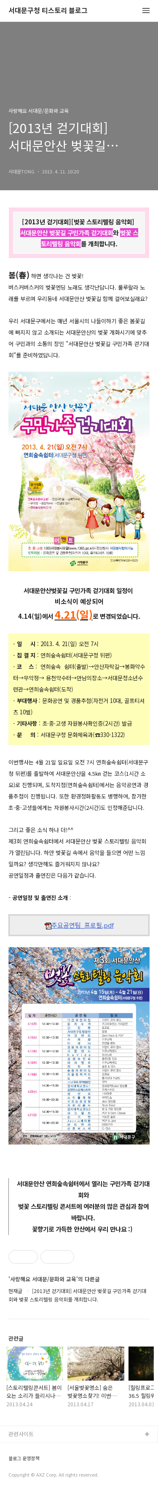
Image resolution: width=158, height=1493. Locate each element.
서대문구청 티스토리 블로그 (48, 10)
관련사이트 (21, 1434)
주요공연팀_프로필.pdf (79, 925)
